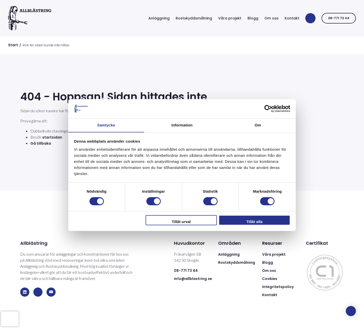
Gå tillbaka (40, 143)
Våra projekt (229, 18)
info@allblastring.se (193, 278)
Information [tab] (182, 125)
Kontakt (292, 18)
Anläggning (159, 18)
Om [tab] (258, 125)
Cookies (269, 278)
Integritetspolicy (278, 286)
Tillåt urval (181, 221)
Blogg (252, 18)
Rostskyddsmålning (194, 18)
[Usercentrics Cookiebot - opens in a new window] (268, 108)
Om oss (271, 18)
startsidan (52, 137)
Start (13, 45)
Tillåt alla (254, 221)
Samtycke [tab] (106, 125)
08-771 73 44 (338, 18)
